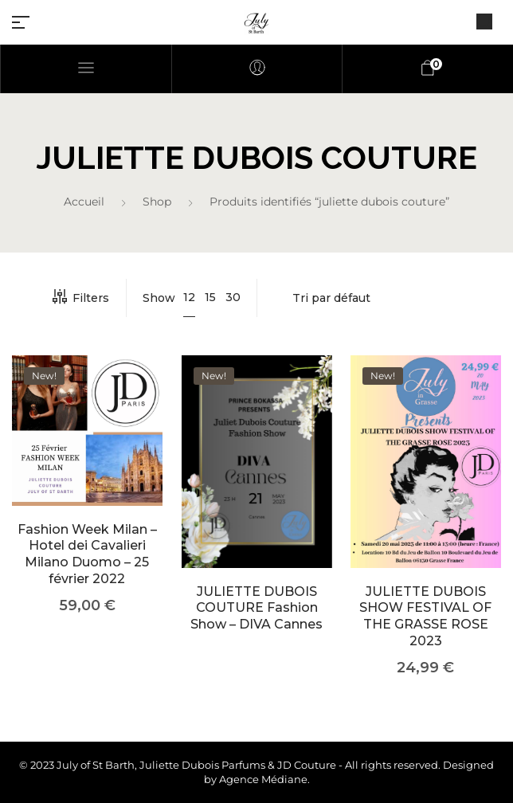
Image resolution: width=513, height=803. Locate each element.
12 (189, 297)
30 (233, 297)
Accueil (84, 201)
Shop (157, 201)
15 (210, 297)
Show (159, 298)
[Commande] (387, 298)
